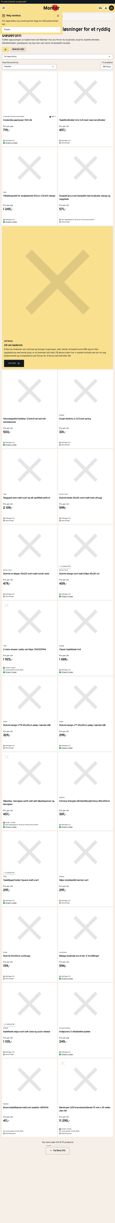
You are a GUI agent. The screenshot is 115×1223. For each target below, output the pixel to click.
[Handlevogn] (111, 7)
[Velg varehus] (100, 7)
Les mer (14, 363)
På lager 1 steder (11, 445)
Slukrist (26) (18, 49)
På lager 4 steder (67, 597)
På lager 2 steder (11, 222)
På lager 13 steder (11, 143)
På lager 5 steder (67, 672)
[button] (57, 56)
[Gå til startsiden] (52, 8)
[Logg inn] (105, 7)
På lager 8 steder (67, 979)
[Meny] (3, 7)
